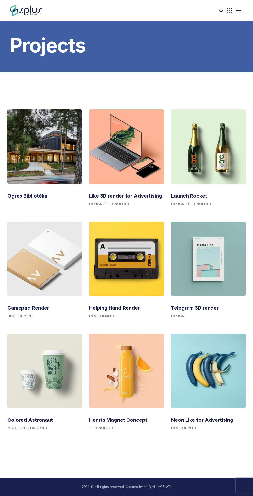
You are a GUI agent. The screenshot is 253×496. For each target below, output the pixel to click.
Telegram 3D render (195, 308)
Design (95, 204)
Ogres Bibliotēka (27, 196)
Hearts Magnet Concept (118, 420)
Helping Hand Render (114, 308)
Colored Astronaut (30, 420)
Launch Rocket (189, 196)
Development (20, 316)
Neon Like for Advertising (202, 420)
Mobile (14, 428)
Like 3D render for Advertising (125, 196)
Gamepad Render (28, 308)
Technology (117, 204)
